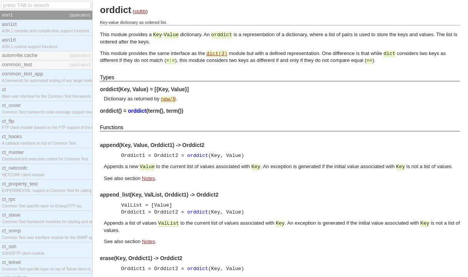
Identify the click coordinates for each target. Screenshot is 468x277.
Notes (148, 178)
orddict (137, 111)
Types (107, 77)
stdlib (140, 11)
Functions (111, 127)
